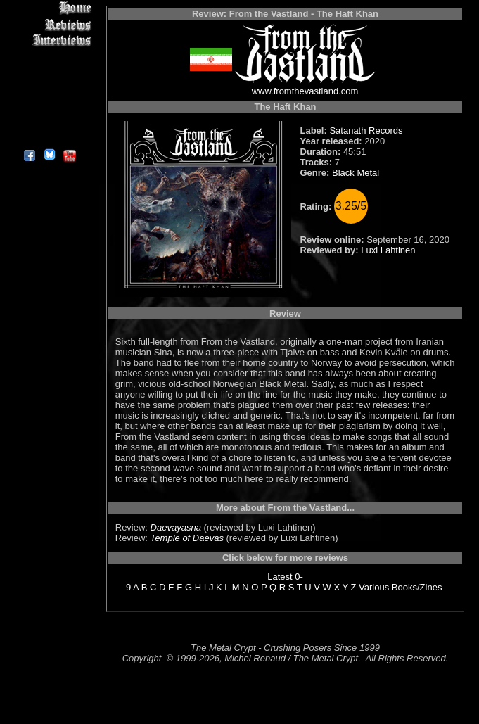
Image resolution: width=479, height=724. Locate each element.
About (48, 137)
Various (374, 587)
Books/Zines (417, 587)
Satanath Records (365, 130)
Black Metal (355, 172)
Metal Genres (48, 89)
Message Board (48, 73)
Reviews (48, 24)
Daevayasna (176, 527)
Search (48, 105)
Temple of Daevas (187, 538)
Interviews (48, 40)
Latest (279, 576)
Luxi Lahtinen (388, 250)
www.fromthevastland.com (305, 91)
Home (48, 8)
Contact (48, 121)
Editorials (48, 57)
